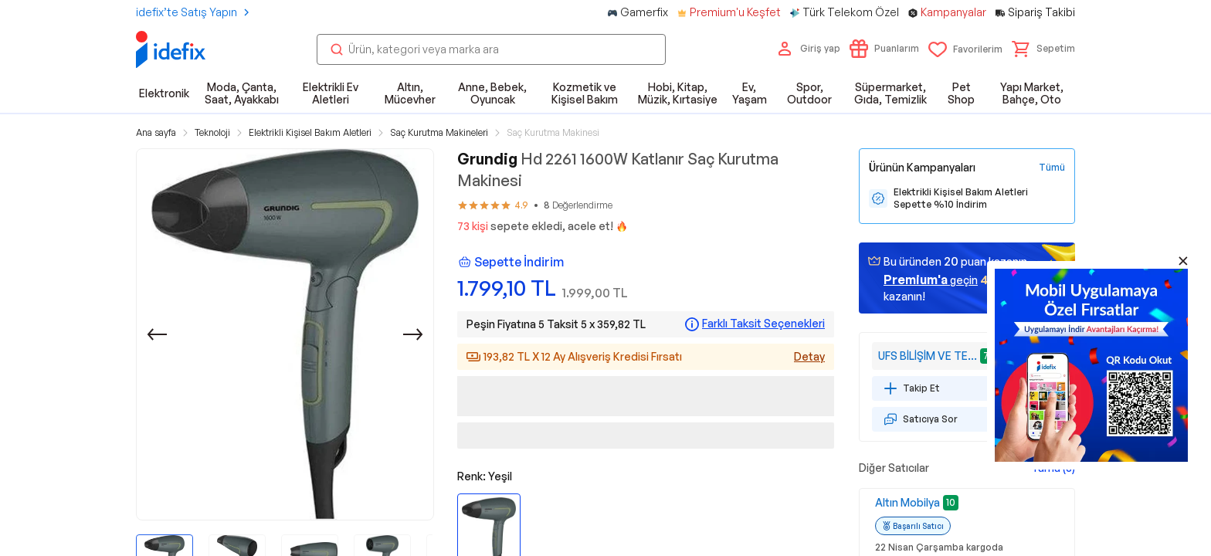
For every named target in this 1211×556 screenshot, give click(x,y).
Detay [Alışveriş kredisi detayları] (809, 356)
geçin (931, 279)
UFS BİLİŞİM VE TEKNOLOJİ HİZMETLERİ (927, 355)
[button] (1043, 48)
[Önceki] (156, 334)
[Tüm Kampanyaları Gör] (1052, 167)
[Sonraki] (413, 334)
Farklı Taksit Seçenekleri (763, 323)
